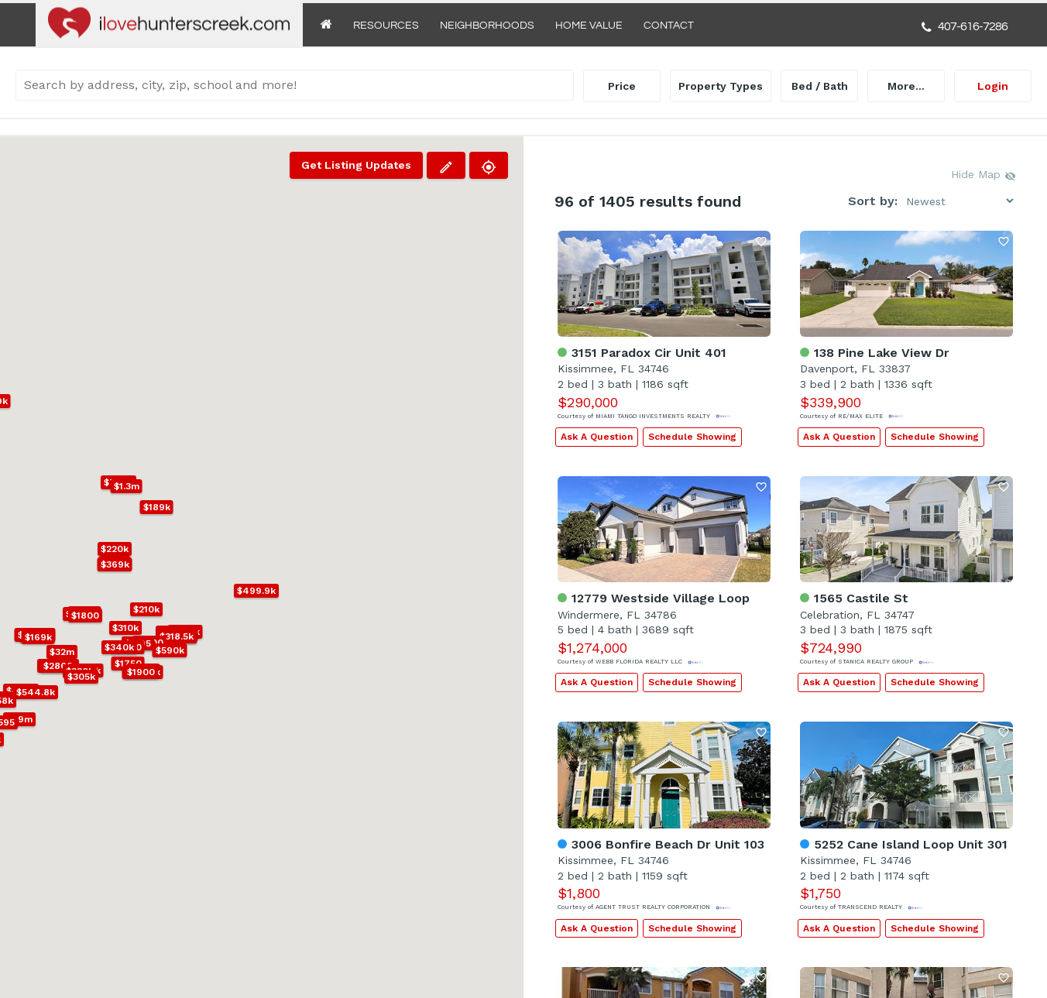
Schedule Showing (692, 436)
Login (992, 86)
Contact (669, 25)
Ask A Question (597, 436)
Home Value (589, 25)
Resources (386, 25)
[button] (149, 642)
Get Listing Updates (356, 165)
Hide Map (983, 175)
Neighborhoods (487, 25)
